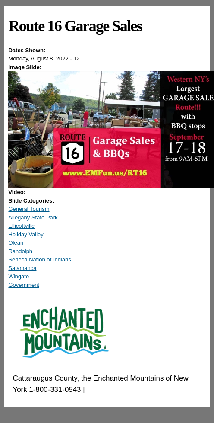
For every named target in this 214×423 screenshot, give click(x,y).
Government (23, 285)
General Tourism (28, 209)
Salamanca (22, 268)
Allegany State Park (32, 217)
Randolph (20, 251)
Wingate (18, 276)
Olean (15, 242)
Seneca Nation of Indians (39, 259)
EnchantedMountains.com (129, 389)
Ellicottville (21, 226)
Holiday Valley (25, 234)
